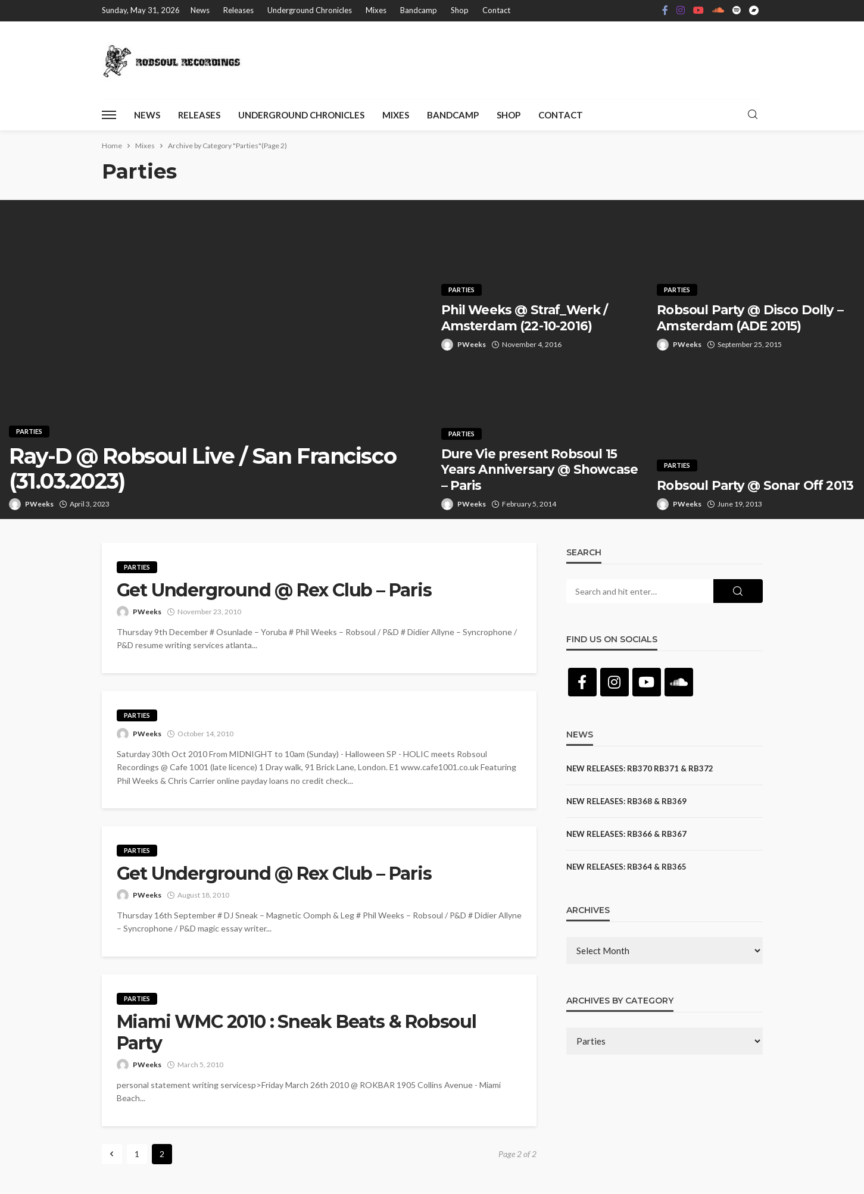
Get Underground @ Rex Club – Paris (274, 590)
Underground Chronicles (309, 10)
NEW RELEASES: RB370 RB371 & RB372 (639, 768)
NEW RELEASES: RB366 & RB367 (626, 834)
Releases (238, 10)
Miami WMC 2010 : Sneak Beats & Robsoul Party (296, 1032)
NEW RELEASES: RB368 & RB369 (626, 801)
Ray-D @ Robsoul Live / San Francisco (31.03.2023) (202, 468)
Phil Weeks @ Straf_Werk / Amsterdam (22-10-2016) (524, 317)
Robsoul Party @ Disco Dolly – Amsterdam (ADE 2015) (750, 317)
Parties (29, 431)
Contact (496, 10)
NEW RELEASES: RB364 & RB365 (626, 866)
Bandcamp (418, 10)
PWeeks (39, 503)
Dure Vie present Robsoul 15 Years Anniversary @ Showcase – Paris (539, 469)
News (200, 10)
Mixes (376, 10)
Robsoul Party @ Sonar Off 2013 (755, 485)
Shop (460, 10)
